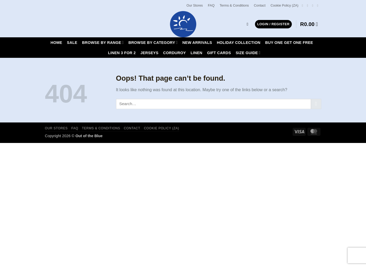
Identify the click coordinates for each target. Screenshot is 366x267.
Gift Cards (219, 53)
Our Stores (195, 5)
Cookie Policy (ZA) (284, 5)
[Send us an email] (313, 5)
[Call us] (318, 5)
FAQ (211, 5)
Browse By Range (103, 42)
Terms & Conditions (234, 5)
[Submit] (316, 104)
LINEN (196, 53)
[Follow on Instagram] (308, 5)
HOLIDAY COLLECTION (238, 42)
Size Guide (248, 52)
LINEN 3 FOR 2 (122, 53)
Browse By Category (153, 42)
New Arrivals (197, 42)
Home (56, 42)
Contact (259, 5)
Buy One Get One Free (289, 42)
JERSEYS (149, 53)
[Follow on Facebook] (303, 5)
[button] (273, 24)
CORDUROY (174, 53)
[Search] (249, 24)
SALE (72, 42)
